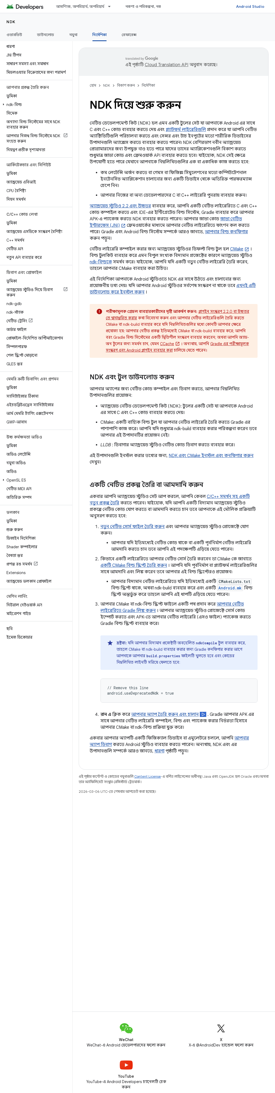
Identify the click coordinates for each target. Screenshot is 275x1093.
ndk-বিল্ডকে (101, 262)
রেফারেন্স (129, 34)
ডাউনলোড (45, 34)
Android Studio (250, 6)
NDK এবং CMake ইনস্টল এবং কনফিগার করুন (211, 455)
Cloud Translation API (166, 65)
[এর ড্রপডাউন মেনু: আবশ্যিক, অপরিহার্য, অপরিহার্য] (111, 6)
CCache (167, 343)
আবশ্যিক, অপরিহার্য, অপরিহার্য (80, 6)
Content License (147, 776)
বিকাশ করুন (126, 85)
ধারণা (159, 751)
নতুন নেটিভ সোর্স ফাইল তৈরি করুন (132, 526)
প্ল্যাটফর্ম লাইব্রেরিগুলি (186, 129)
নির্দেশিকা (148, 85)
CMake (236, 249)
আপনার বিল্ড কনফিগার (226, 232)
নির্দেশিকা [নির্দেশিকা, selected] (99, 34)
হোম (93, 85)
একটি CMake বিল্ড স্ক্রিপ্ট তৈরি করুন (133, 565)
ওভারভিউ (14, 34)
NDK (11, 21)
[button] (35, 104)
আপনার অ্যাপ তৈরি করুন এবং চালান (165, 714)
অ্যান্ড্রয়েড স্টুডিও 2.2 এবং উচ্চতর (120, 206)
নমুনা (73, 34)
